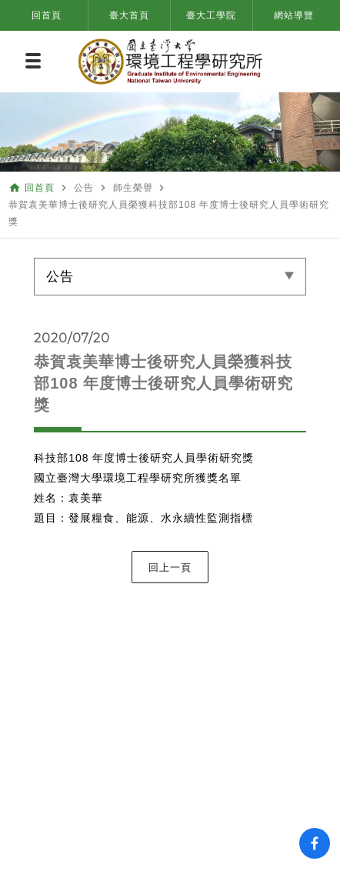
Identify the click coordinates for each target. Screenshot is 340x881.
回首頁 (47, 15)
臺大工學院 (211, 15)
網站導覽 (294, 15)
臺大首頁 (129, 15)
